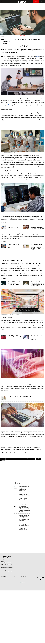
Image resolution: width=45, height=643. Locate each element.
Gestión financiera (28, 458)
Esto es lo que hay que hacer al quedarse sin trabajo (19, 396)
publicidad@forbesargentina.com (6, 562)
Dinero (8, 458)
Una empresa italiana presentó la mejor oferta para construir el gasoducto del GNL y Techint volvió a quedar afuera (24, 498)
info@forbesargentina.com (8, 564)
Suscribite (36, 1)
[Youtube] (43, 577)
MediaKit (2, 576)
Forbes (20, 458)
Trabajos (3, 460)
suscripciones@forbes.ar (5, 570)
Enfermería (14, 458)
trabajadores (28, 112)
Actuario (3, 458)
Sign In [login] (42, 1)
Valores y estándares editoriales (19, 576)
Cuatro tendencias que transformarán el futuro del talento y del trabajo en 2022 (37, 227)
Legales (7, 578)
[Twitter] (39, 577)
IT (34, 458)
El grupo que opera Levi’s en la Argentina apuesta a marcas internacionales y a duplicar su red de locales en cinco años (24, 527)
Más (24, 483)
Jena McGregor (4, 43)
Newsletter (7, 576)
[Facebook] (37, 577)
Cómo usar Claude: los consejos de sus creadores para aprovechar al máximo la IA (25, 488)
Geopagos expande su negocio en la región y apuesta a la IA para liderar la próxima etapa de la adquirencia (25, 518)
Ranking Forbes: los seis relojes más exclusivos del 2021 (14, 246)
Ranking (38, 458)
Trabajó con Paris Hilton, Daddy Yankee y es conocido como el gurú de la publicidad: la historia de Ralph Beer (37, 283)
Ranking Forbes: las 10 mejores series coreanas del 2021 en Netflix (14, 337)
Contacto (11, 576)
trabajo (37, 56)
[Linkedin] (40, 579)
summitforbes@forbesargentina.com (6, 567)
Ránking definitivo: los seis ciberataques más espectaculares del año (14, 283)
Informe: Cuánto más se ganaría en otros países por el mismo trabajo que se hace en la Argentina (37, 337)
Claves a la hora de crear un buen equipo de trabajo (14, 227)
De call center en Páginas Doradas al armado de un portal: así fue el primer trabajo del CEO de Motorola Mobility (37, 247)
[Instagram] (41, 577)
